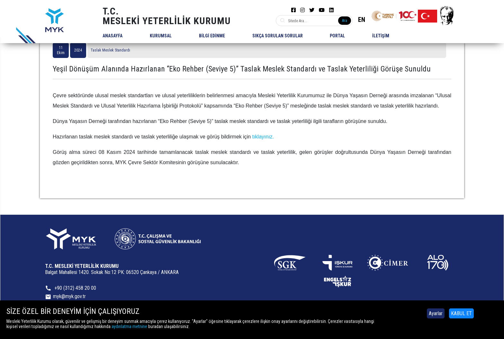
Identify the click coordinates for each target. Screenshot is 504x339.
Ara (344, 20)
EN (361, 20)
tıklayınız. (263, 136)
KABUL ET (461, 313)
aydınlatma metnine (129, 326)
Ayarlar (436, 313)
